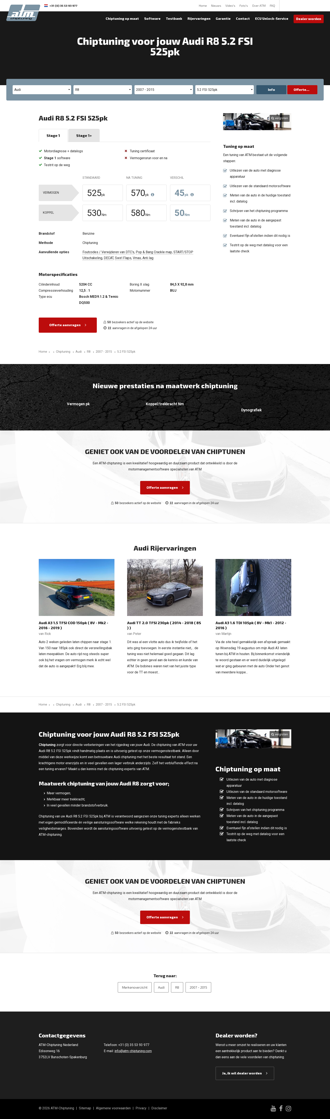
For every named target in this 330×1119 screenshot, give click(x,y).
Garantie (223, 18)
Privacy (141, 1108)
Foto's (244, 5)
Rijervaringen (199, 18)
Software (152, 18)
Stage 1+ (84, 135)
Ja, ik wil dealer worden (242, 1073)
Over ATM (259, 5)
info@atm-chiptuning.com (133, 1051)
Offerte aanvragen (65, 325)
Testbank (174, 18)
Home (203, 5)
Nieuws (216, 5)
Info (271, 89)
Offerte (300, 89)
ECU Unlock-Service (271, 18)
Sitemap (85, 1108)
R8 (177, 987)
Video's (230, 5)
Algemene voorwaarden (113, 1108)
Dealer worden (308, 19)
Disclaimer (159, 1108)
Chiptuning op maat (122, 18)
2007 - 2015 (198, 987)
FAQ (272, 5)
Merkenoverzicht (135, 987)
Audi (161, 987)
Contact (243, 18)
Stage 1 (53, 135)
